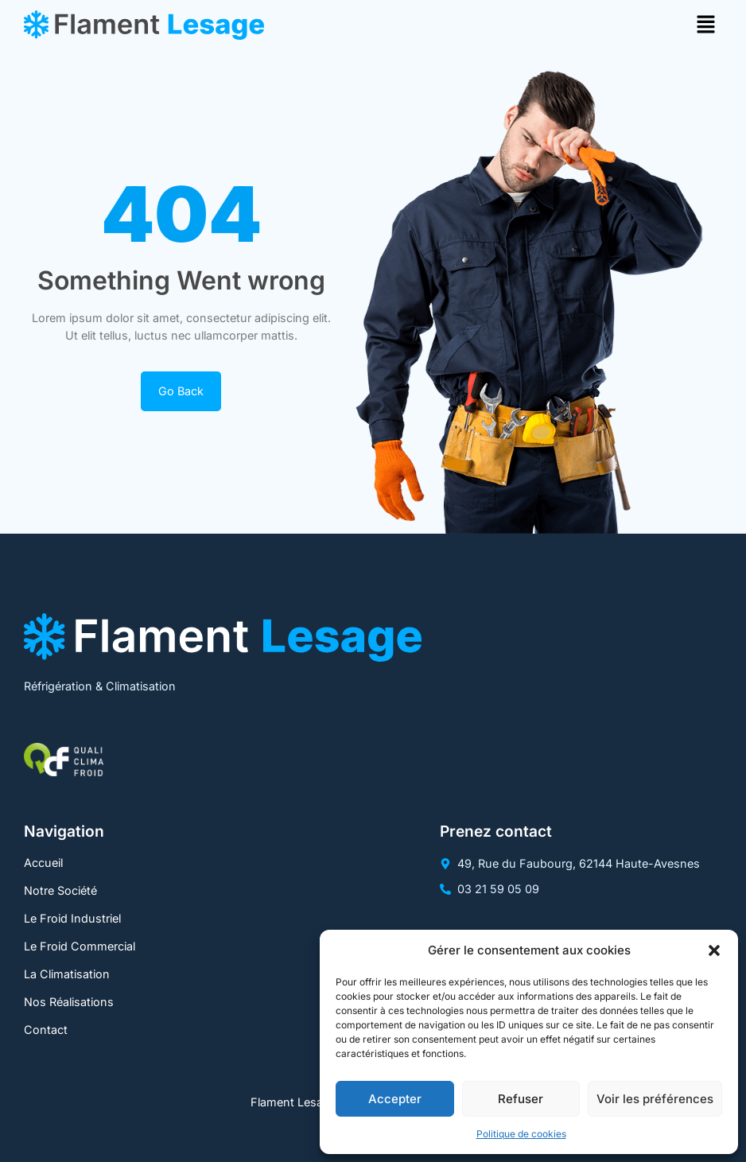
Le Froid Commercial (79, 946)
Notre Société (60, 890)
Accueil (43, 862)
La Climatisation (67, 974)
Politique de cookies (521, 1134)
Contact (46, 1029)
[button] (714, 950)
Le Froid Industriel (72, 918)
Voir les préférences (654, 1098)
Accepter (395, 1098)
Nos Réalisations (69, 1001)
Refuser (520, 1098)
